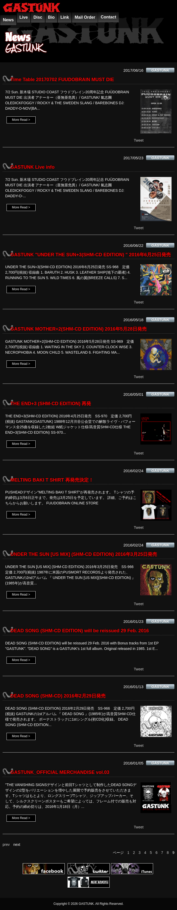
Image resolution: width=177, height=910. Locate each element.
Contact (108, 17)
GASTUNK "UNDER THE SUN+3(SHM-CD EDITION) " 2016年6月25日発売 (90, 254)
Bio (51, 17)
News (8, 20)
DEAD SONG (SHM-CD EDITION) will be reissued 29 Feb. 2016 (79, 630)
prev (6, 844)
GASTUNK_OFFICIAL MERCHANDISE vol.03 (59, 772)
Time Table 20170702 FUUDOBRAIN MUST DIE (62, 79)
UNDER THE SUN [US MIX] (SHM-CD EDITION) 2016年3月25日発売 (83, 554)
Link (64, 17)
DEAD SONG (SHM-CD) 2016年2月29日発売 (58, 695)
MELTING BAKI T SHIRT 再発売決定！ (51, 480)
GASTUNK (160, 70)
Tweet (138, 140)
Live (23, 17)
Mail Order (85, 17)
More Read (19, 120)
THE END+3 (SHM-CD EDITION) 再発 (50, 403)
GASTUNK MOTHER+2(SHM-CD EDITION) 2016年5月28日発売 (78, 329)
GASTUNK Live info (32, 167)
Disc (38, 17)
